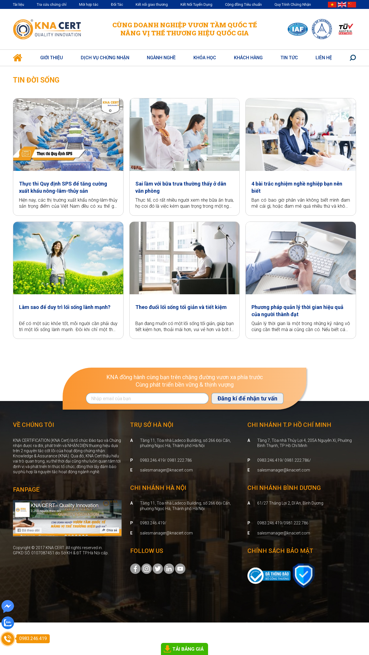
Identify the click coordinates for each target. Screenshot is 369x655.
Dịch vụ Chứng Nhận (105, 57)
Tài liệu (18, 4)
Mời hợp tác (88, 4)
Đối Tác (117, 4)
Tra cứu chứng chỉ (51, 4)
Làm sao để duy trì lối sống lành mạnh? (64, 307)
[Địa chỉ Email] (147, 398)
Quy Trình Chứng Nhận (292, 4)
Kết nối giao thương (152, 4)
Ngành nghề (161, 57)
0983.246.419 (152, 523)
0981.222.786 (296, 523)
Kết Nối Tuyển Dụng (196, 4)
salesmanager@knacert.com (166, 470)
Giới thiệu (51, 57)
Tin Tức (289, 57)
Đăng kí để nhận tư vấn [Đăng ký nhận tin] (247, 398)
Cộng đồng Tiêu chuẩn (243, 4)
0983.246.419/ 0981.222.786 (166, 460)
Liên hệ (324, 57)
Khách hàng (248, 57)
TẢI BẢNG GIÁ (188, 649)
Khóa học (204, 57)
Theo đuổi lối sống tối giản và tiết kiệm (181, 307)
